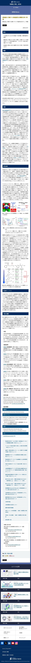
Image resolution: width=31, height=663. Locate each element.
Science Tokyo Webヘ (6, 648)
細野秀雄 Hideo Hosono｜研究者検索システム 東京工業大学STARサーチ (15, 497)
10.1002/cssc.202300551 (18, 403)
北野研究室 (7, 501)
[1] (4, 397)
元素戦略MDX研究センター (11, 504)
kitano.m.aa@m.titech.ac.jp (14, 536)
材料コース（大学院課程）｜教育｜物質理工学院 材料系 (16, 511)
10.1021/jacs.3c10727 (9, 436)
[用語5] (5, 380)
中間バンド (17, 157)
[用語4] (5, 371)
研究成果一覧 (8, 519)
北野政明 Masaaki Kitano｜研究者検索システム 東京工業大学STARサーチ (15, 493)
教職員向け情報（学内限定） (8, 655)
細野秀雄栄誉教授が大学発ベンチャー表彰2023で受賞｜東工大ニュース (16, 475)
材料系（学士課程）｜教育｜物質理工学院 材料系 (15, 515)
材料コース (11, 555)
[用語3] (5, 364)
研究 (5, 553)
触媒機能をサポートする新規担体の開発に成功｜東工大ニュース (16, 455)
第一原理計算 (21, 176)
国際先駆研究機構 (9, 507)
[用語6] (5, 388)
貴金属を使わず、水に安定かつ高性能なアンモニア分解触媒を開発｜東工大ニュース (16, 441)
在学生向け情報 (5, 651)
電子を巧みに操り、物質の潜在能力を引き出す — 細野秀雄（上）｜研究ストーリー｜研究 (15, 479)
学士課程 (6, 555)
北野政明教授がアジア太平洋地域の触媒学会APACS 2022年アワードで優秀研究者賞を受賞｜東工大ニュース (16, 470)
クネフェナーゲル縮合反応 (18, 88)
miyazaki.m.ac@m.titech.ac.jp (15, 529)
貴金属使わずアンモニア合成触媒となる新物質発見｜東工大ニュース (16, 460)
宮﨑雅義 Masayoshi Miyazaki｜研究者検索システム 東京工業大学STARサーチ (15, 488)
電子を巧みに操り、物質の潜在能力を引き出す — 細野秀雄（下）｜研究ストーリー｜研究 (15, 484)
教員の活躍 (9, 553)
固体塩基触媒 (6, 110)
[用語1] (5, 347)
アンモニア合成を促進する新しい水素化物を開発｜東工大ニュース (16, 446)
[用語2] (5, 354)
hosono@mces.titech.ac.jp (14, 544)
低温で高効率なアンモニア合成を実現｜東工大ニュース (16, 464)
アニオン (16, 135)
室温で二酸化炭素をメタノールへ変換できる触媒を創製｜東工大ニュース (16, 451)
